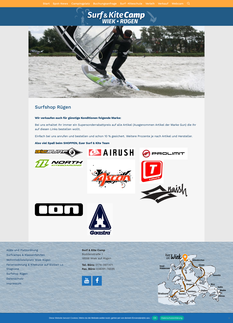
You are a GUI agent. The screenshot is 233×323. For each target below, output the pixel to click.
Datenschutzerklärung (171, 318)
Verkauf (163, 3)
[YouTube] (86, 281)
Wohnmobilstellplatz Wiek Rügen (28, 259)
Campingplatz (80, 3)
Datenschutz (14, 278)
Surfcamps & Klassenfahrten (25, 255)
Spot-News (60, 3)
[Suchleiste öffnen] (188, 3)
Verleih (150, 3)
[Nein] (229, 318)
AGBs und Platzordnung (22, 250)
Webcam (177, 3)
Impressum (13, 283)
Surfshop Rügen (17, 273)
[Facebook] (97, 281)
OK (155, 318)
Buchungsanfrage (105, 3)
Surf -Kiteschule (131, 3)
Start (46, 3)
